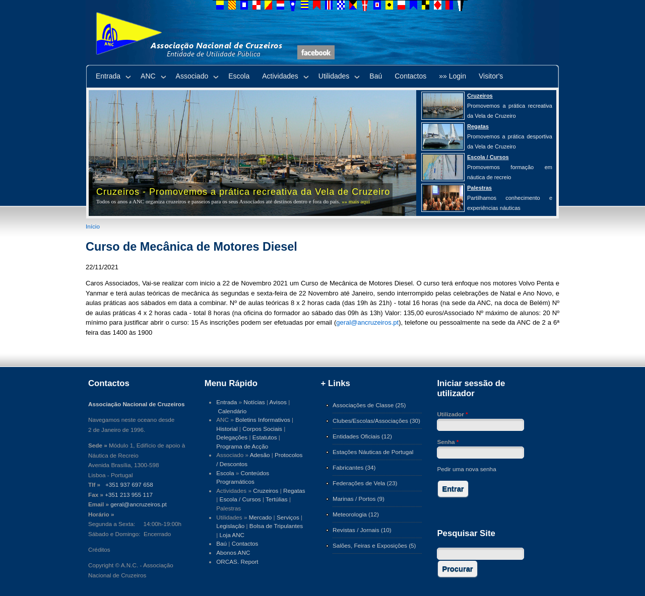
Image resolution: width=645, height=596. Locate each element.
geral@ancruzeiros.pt (367, 322)
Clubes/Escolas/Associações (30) (376, 420)
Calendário (232, 411)
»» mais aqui (356, 201)
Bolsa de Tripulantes (276, 526)
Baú (375, 76)
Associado (192, 76)
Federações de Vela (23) (365, 483)
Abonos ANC (233, 552)
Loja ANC (232, 535)
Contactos (410, 76)
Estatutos (264, 437)
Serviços (288, 517)
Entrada (108, 76)
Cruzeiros (265, 490)
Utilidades (333, 76)
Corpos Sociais (262, 428)
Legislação (230, 526)
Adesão (260, 455)
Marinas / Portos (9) (358, 498)
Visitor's (491, 76)
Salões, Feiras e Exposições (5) (374, 545)
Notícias (254, 402)
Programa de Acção (242, 446)
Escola (238, 76)
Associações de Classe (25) (369, 405)
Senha (448, 441)
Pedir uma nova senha (466, 469)
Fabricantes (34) (354, 467)
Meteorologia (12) (356, 514)
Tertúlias (277, 499)
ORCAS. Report (237, 561)
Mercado (260, 517)
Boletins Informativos (262, 419)
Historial (226, 428)
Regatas (294, 490)
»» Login (452, 76)
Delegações (231, 437)
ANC (148, 76)
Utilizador (452, 414)
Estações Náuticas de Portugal (373, 452)
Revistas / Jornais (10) (362, 530)
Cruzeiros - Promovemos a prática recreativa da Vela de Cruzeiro (243, 192)
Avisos (278, 402)
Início (93, 226)
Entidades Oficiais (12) (362, 436)
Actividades (280, 76)
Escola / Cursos (240, 499)
